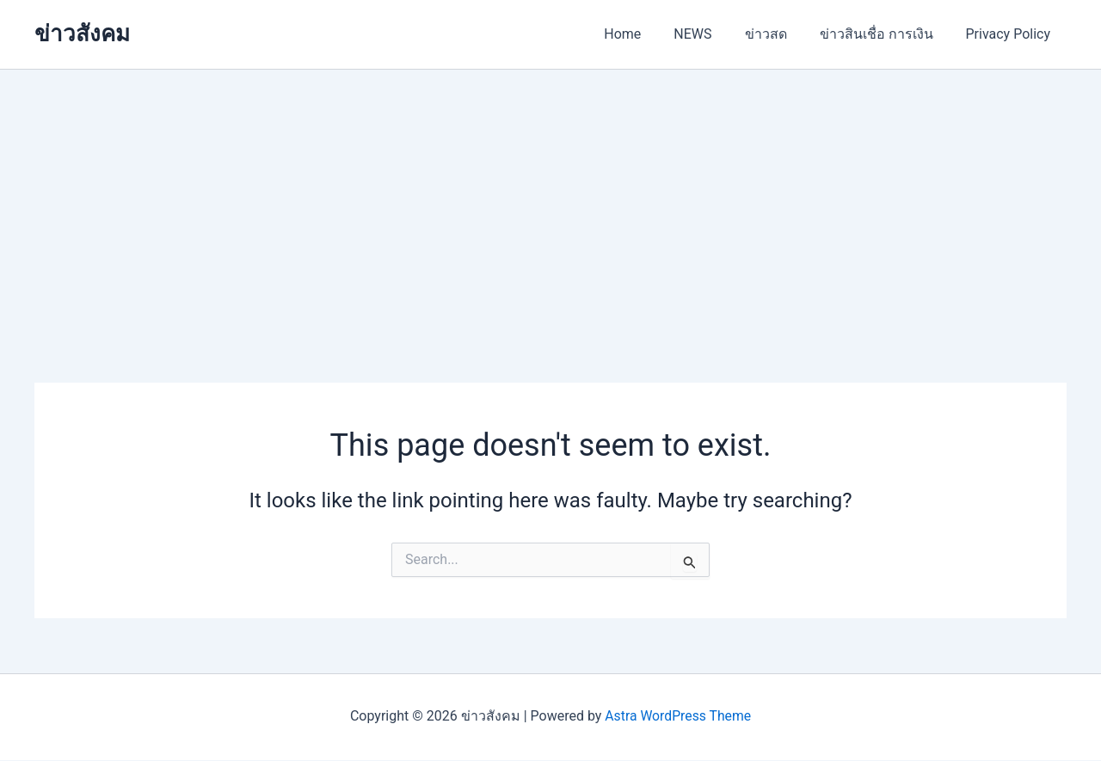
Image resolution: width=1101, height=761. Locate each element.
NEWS (710, 34)
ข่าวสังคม (82, 33)
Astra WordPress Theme (678, 716)
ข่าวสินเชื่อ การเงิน (884, 34)
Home (645, 34)
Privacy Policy (1011, 34)
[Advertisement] (550, 198)
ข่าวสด (779, 34)
